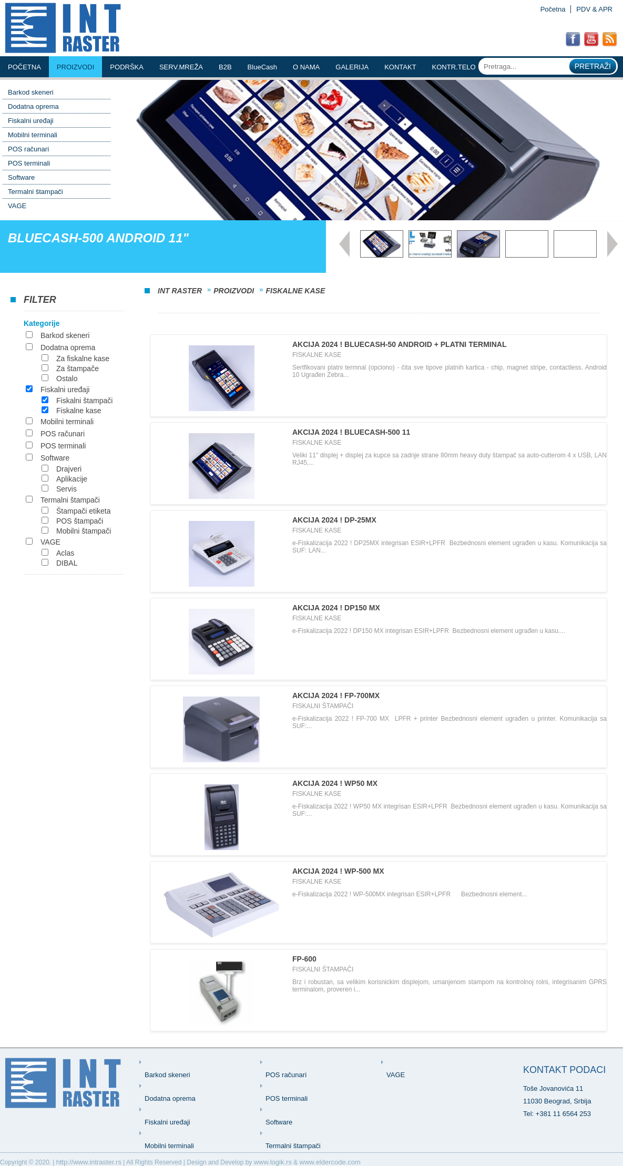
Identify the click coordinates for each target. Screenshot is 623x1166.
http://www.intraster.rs (88, 1162)
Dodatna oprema (33, 106)
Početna (553, 9)
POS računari (28, 149)
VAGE (17, 206)
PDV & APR (594, 9)
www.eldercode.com (330, 1162)
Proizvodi (76, 67)
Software (21, 177)
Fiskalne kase (295, 291)
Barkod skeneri (31, 92)
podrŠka (127, 67)
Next (612, 244)
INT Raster (180, 291)
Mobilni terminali (32, 135)
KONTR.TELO (454, 67)
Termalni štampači (35, 192)
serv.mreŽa (181, 67)
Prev (344, 244)
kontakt (400, 67)
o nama (306, 67)
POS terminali (29, 163)
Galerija (352, 67)
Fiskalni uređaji (31, 121)
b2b (225, 67)
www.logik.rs (273, 1162)
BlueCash (262, 67)
